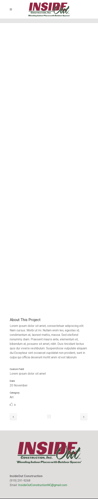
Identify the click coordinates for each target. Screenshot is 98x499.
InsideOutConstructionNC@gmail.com (42, 485)
